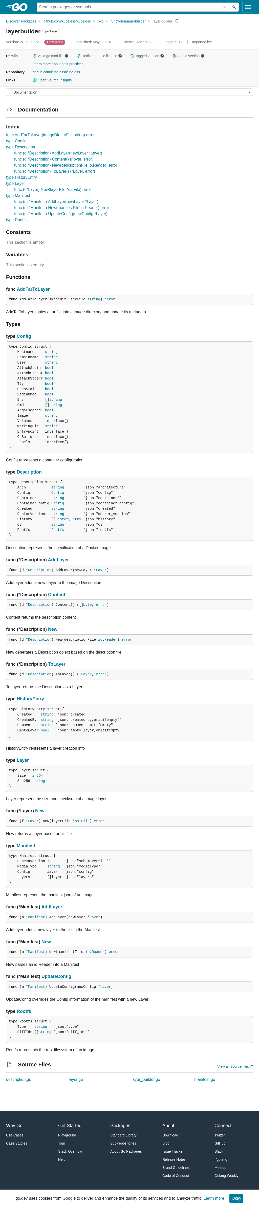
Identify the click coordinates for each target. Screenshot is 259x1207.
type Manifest (18, 195)
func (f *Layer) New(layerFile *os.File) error (52, 189)
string (94, 299)
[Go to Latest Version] (55, 42)
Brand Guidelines (175, 1168)
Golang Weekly (226, 1176)
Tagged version (147, 56)
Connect (222, 1125)
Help (62, 1159)
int (50, 861)
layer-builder (162, 21)
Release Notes (174, 1159)
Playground (67, 1135)
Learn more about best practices (58, 64)
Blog (165, 1143)
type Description (20, 147)
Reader (110, 640)
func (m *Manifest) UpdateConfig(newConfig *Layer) (60, 214)
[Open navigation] (248, 7)
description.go (18, 1079)
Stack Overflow (70, 1151)
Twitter (219, 1135)
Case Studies (16, 1143)
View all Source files (233, 1066)
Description (29, 472)
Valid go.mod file (51, 56)
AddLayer (58, 559)
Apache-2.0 (145, 42)
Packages (120, 1125)
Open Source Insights (52, 80)
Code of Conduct (175, 1176)
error (109, 299)
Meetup (220, 1168)
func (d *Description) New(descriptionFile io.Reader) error (65, 165)
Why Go (14, 1125)
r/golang (220, 1159)
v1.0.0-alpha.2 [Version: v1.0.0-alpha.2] (24, 42)
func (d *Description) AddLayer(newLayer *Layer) (58, 153)
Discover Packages (21, 21)
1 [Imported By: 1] (203, 42)
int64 (37, 776)
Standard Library (123, 1135)
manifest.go (204, 1079)
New (52, 629)
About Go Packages (126, 1151)
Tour (61, 1143)
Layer (101, 570)
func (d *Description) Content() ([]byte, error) (53, 159)
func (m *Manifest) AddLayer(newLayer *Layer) (56, 201)
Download (170, 1135)
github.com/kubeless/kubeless (67, 21)
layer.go (76, 1079)
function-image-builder (128, 21)
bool (49, 368)
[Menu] (129, 92)
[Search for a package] (133, 7)
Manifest (26, 845)
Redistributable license (99, 56)
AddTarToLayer (33, 289)
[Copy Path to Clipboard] (176, 21)
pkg (101, 21)
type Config (16, 141)
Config (24, 336)
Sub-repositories (123, 1143)
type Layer (15, 183)
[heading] (21, 7)
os (77, 821)
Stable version (188, 56)
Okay (236, 1198)
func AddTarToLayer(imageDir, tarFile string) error (50, 135)
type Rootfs (16, 220)
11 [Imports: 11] (173, 42)
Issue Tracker (173, 1151)
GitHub (220, 1143)
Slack (218, 1151)
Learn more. (214, 1198)
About (168, 1125)
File (85, 821)
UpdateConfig (56, 976)
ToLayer (57, 664)
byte (87, 605)
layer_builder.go (146, 1079)
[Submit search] (234, 7)
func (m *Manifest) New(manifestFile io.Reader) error (61, 208)
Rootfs (57, 530)
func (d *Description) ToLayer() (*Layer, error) (54, 171)
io (100, 640)
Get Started (69, 1125)
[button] (35, 56)
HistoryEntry (68, 519)
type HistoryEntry (21, 177)
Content (56, 594)
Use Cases (14, 1135)
